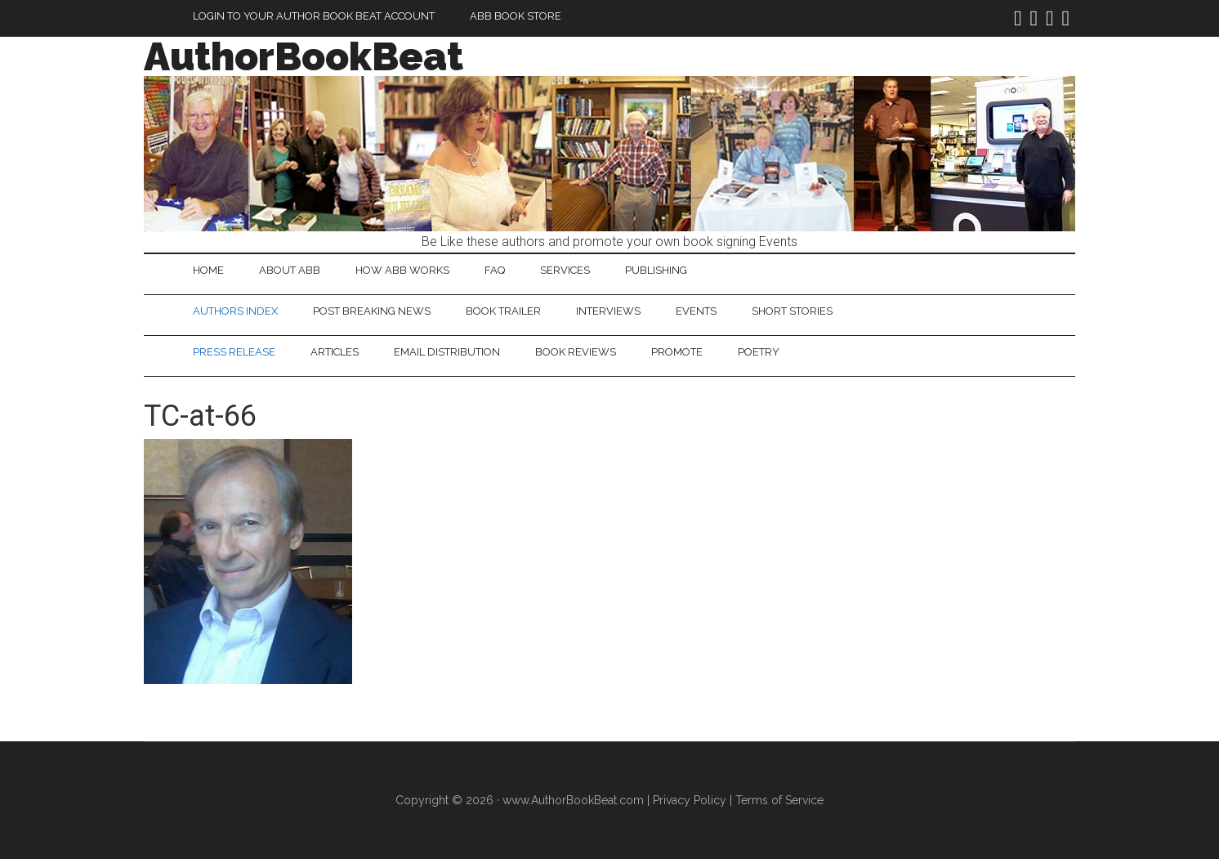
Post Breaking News (372, 311)
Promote (677, 352)
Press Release (234, 352)
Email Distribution (447, 352)
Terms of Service (779, 800)
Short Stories (792, 311)
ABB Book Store (515, 16)
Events (696, 311)
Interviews (608, 311)
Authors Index (235, 311)
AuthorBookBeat (303, 56)
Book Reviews (575, 352)
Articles (334, 352)
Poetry (758, 352)
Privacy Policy (689, 800)
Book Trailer (503, 311)
